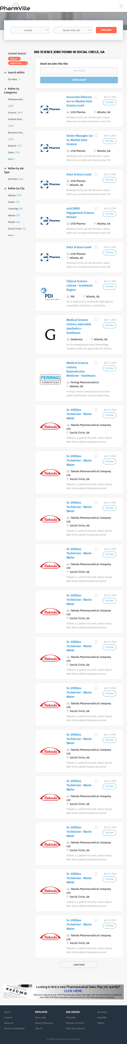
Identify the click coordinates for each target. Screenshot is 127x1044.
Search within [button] (15, 72)
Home (7, 1012)
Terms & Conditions (14, 1028)
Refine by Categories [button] (11, 90)
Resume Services (75, 1023)
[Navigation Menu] (121, 5)
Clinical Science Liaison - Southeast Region (79, 285)
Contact (8, 1017)
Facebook (102, 1012)
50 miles (13, 79)
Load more (79, 964)
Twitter (101, 1023)
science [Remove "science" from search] (13, 59)
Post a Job (40, 1017)
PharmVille (75, 1039)
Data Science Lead (78, 174)
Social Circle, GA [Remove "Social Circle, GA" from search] (17, 63)
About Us (8, 1023)
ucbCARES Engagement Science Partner (80, 213)
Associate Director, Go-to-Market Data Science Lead (79, 101)
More (11, 159)
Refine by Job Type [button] (14, 170)
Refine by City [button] (15, 188)
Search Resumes (44, 1023)
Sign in (38, 1028)
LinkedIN (101, 1017)
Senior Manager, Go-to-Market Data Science (80, 140)
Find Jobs (106, 30)
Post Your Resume (75, 1028)
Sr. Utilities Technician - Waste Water (79, 414)
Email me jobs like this (54, 63)
